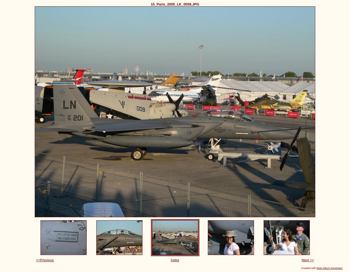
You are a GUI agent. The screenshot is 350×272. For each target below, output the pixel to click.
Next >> (308, 260)
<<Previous (45, 260)
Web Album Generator (330, 268)
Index (175, 260)
